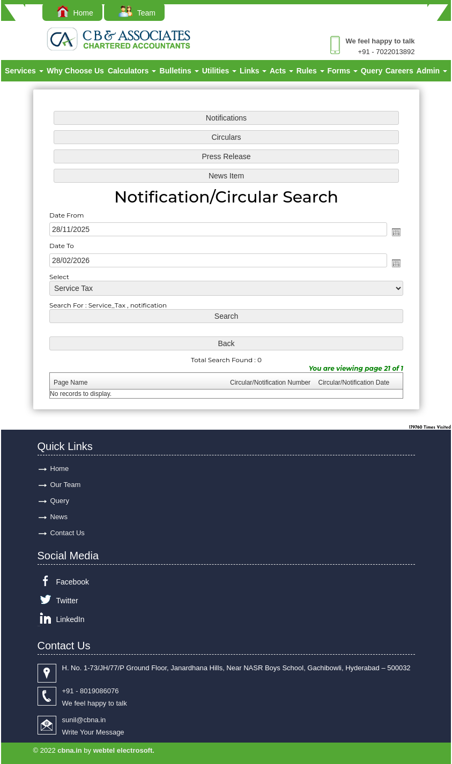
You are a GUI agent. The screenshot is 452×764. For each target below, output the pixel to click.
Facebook (72, 582)
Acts (281, 70)
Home (75, 13)
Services (24, 70)
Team (136, 13)
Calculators (132, 70)
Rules (310, 70)
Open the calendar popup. (396, 232)
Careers (399, 70)
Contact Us (67, 533)
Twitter (67, 600)
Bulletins (179, 70)
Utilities (219, 70)
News (59, 517)
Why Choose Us (75, 70)
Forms (342, 70)
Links (253, 70)
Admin (432, 70)
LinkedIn (70, 619)
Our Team (65, 485)
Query (371, 70)
